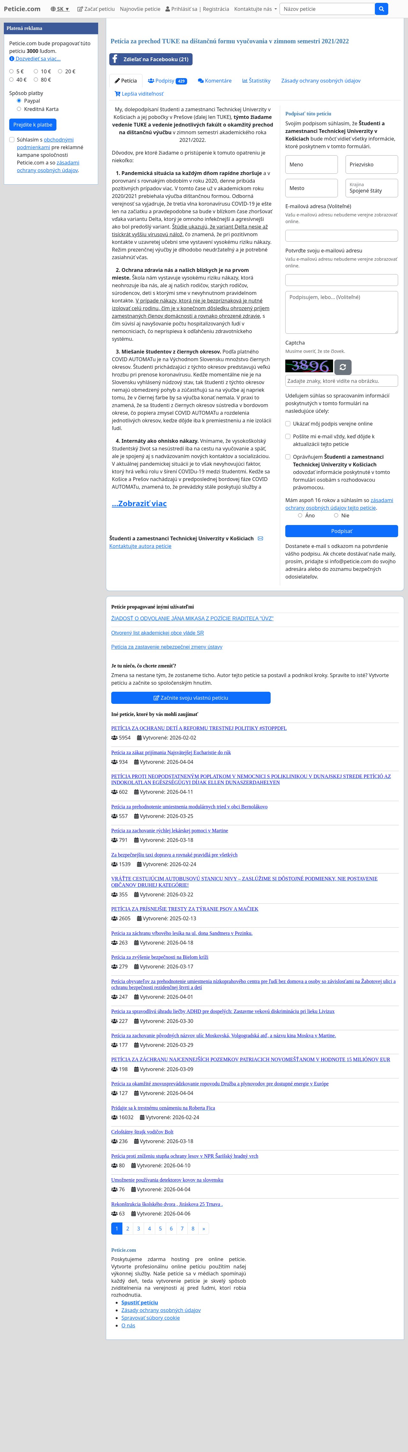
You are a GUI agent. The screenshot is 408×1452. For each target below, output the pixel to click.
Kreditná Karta (41, 300)
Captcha (295, 431)
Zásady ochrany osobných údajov (321, 169)
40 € (22, 270)
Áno (310, 604)
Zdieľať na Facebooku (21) (149, 148)
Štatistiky (257, 169)
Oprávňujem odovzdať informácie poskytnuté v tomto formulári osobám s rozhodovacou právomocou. (341, 561)
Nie (345, 604)
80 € (46, 270)
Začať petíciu (96, 8)
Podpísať (341, 620)
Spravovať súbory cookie (150, 1407)
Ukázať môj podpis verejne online (333, 512)
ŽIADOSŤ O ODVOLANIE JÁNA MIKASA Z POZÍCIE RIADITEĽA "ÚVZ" (192, 708)
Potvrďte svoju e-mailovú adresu (323, 339)
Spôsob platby (26, 284)
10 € (46, 262)
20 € (70, 262)
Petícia (126, 169)
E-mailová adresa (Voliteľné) (318, 295)
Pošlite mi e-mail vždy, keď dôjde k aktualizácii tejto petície (334, 529)
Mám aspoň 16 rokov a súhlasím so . (339, 593)
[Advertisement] (255, 73)
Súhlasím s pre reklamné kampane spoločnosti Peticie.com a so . (50, 346)
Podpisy (167, 170)
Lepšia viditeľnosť (139, 182)
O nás (128, 1414)
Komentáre (215, 169)
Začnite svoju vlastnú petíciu (191, 787)
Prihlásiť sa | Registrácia (197, 8)
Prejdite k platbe (32, 315)
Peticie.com (22, 8)
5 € (20, 262)
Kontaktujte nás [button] (253, 8)
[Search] (327, 9)
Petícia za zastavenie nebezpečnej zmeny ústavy (166, 736)
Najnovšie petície (140, 8)
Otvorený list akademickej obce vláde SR (157, 722)
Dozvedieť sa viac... (35, 249)
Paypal (32, 292)
